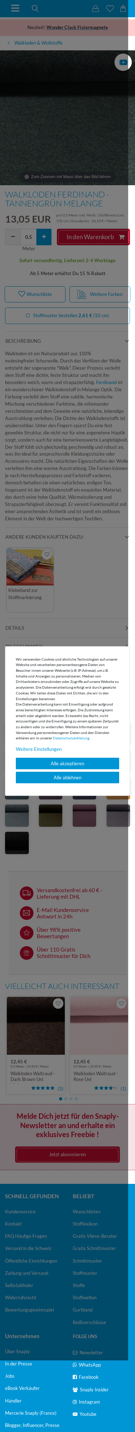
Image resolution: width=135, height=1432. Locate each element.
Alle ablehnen (67, 777)
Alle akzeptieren (67, 763)
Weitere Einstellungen (39, 749)
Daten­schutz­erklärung (71, 738)
